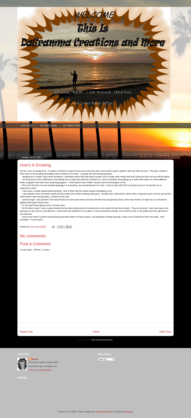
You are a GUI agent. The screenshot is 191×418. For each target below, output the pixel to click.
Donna (35, 359)
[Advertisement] (75, 146)
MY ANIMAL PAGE (71, 125)
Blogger (129, 411)
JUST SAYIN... (27, 125)
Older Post (165, 331)
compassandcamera (104, 411)
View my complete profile (40, 370)
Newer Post (26, 331)
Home (96, 331)
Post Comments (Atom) (101, 340)
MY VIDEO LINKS (48, 125)
